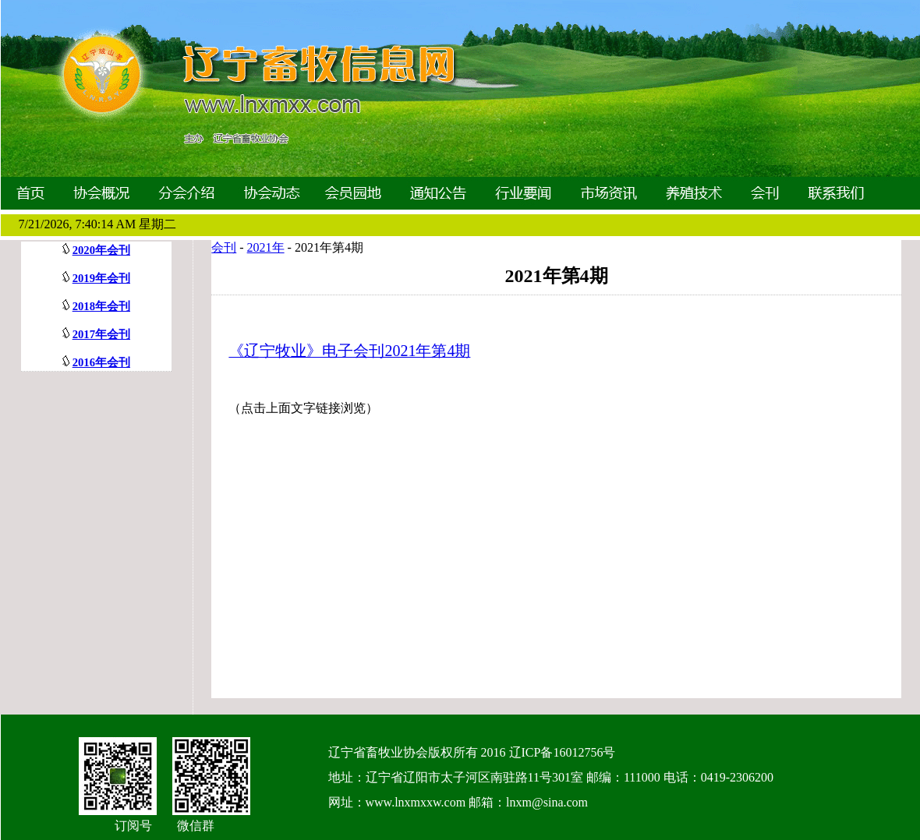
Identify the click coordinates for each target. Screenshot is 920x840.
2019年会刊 (101, 278)
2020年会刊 (101, 250)
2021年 (266, 247)
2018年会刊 (101, 306)
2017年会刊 (101, 334)
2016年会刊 (101, 362)
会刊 (223, 247)
